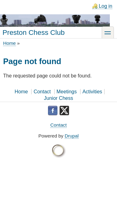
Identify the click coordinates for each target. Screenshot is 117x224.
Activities (92, 91)
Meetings (66, 91)
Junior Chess (58, 98)
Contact (42, 91)
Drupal (72, 135)
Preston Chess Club (33, 32)
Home (9, 43)
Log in (105, 6)
